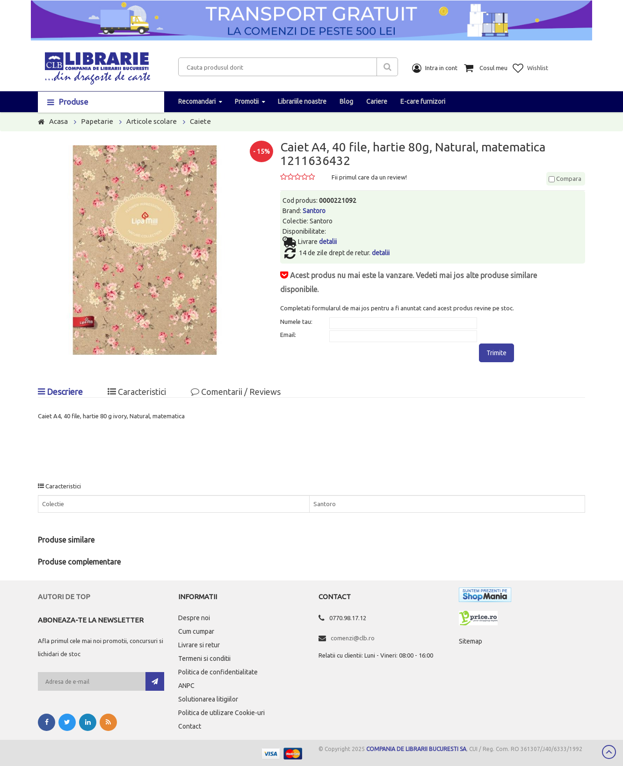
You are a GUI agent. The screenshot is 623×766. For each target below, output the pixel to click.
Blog (346, 101)
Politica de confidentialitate (218, 672)
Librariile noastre (302, 101)
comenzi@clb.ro (353, 638)
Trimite (496, 353)
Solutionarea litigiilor (208, 699)
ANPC (186, 685)
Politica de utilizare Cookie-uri (221, 712)
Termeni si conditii (204, 658)
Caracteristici (137, 391)
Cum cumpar (196, 631)
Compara (565, 178)
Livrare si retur (199, 645)
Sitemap (470, 641)
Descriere (60, 391)
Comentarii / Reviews (236, 391)
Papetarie (97, 121)
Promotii (247, 101)
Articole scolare (151, 121)
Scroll (609, 752)
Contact (189, 726)
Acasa (58, 121)
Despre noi (194, 618)
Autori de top (64, 597)
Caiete (200, 121)
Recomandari (197, 101)
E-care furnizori (422, 101)
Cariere (376, 101)
